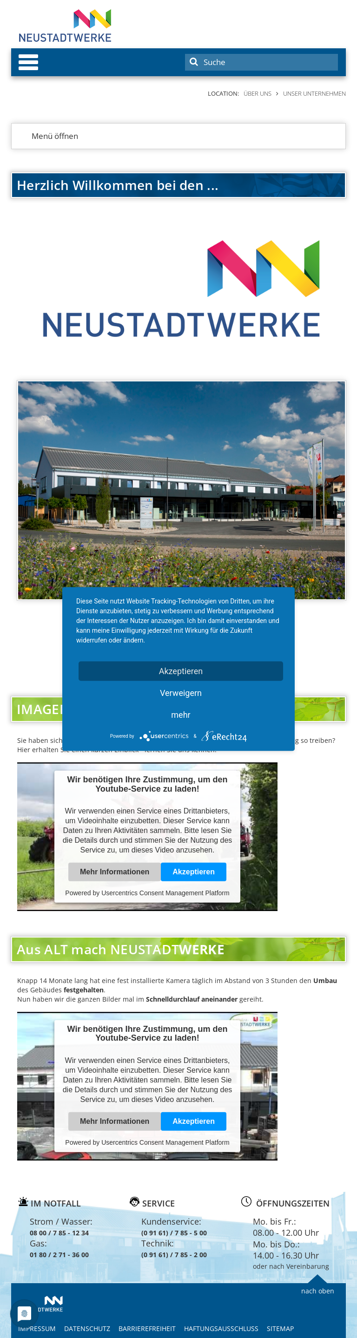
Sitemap (280, 1328)
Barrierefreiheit (147, 1328)
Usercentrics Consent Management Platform (165, 893)
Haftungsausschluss (221, 1328)
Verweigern (181, 693)
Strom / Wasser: (61, 1221)
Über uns (257, 93)
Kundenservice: (171, 1221)
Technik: (157, 1243)
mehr (180, 715)
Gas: (38, 1243)
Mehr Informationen (114, 872)
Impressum (37, 1328)
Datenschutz (87, 1328)
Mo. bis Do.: (276, 1244)
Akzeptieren (193, 872)
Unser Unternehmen (314, 93)
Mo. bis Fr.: (274, 1221)
